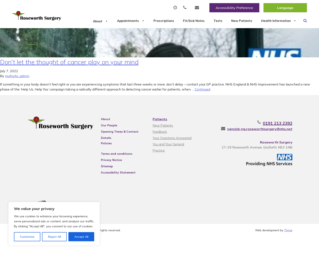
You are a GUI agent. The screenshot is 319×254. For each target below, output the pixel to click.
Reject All (54, 237)
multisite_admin (17, 93)
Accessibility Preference (234, 8)
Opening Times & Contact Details (119, 149)
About (75, 21)
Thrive (288, 247)
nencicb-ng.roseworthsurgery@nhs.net (259, 146)
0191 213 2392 (277, 140)
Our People (109, 143)
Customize (27, 237)
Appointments (111, 21)
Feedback (160, 149)
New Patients (242, 21)
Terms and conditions (116, 171)
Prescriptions (149, 21)
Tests (213, 21)
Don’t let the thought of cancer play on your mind (69, 79)
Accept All (81, 237)
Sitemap (107, 184)
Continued (202, 107)
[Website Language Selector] (285, 7)
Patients (160, 137)
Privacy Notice (111, 177)
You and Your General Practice (168, 162)
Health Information (86, 35)
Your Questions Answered (172, 155)
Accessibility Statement (118, 190)
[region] (54, 224)
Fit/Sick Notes (184, 21)
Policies (106, 161)
